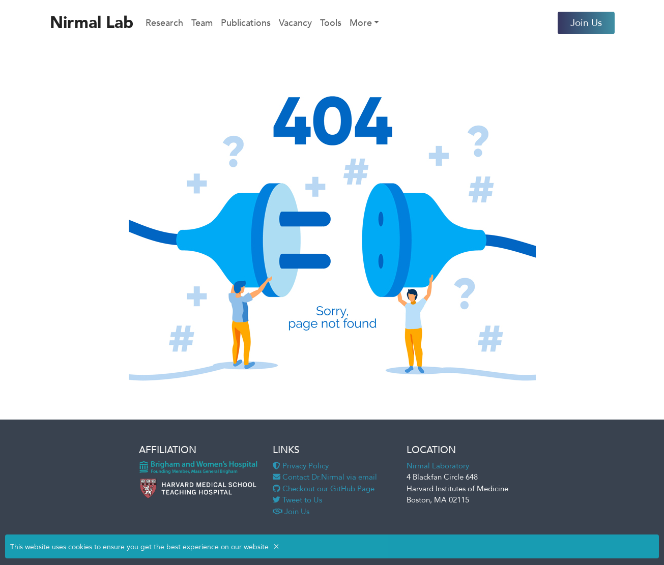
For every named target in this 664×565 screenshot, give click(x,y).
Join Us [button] (586, 22)
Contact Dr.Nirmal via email (325, 477)
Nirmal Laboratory (438, 466)
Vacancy (295, 23)
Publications (246, 23)
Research (164, 23)
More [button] (361, 23)
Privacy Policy (301, 466)
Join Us (291, 512)
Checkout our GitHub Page (323, 489)
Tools (330, 23)
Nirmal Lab (91, 23)
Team (202, 23)
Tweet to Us (297, 500)
